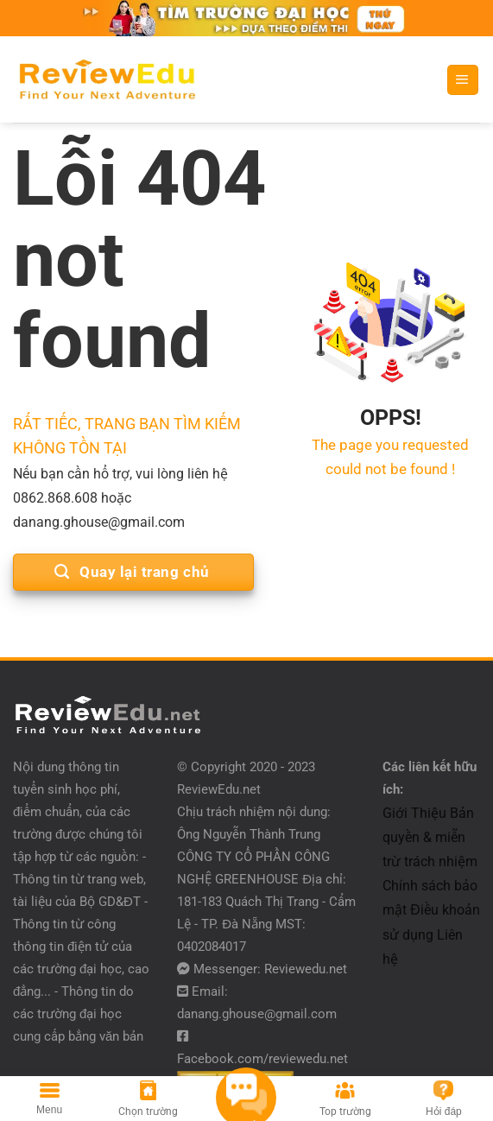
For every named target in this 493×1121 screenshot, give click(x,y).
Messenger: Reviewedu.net (270, 969)
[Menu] (462, 80)
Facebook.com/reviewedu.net (262, 1059)
